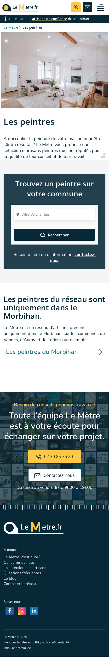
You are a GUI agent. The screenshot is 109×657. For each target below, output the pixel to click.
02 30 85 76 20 (54, 456)
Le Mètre (11, 27)
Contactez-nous (54, 475)
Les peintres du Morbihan (54, 352)
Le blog (10, 578)
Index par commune (17, 648)
